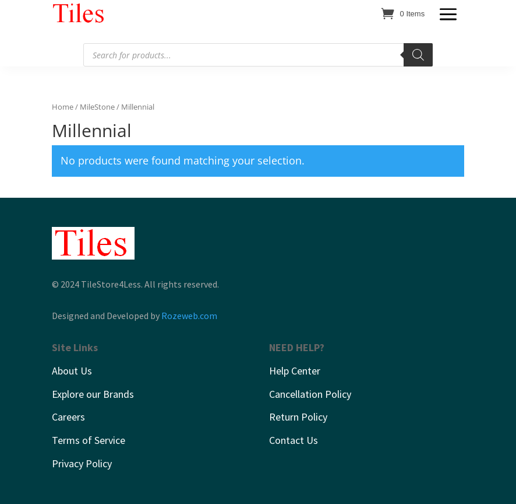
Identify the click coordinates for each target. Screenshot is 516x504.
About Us (72, 370)
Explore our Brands (93, 394)
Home (62, 107)
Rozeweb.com (189, 315)
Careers (68, 417)
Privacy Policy (82, 463)
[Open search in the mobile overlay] (258, 54)
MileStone (97, 107)
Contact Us (293, 440)
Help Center (294, 370)
